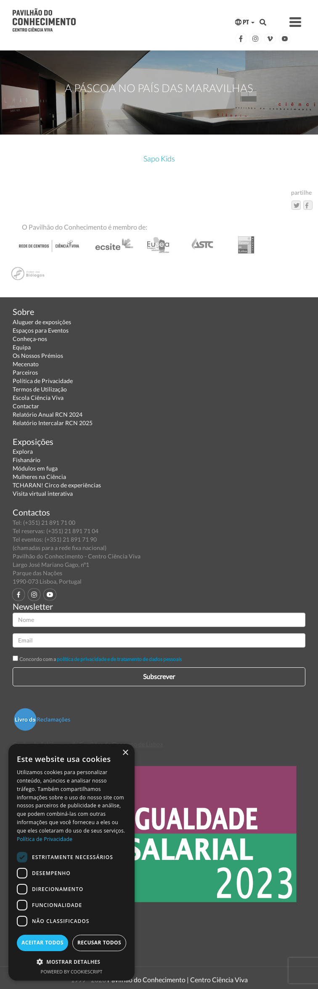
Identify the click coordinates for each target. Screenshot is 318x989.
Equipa (22, 347)
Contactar (26, 406)
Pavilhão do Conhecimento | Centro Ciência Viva (177, 980)
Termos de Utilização (40, 389)
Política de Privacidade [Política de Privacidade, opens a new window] (44, 839)
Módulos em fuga (35, 468)
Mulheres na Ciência (39, 476)
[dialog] (71, 862)
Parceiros (25, 372)
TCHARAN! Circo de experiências (57, 485)
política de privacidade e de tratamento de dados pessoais (119, 659)
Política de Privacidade (43, 380)
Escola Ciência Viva (38, 397)
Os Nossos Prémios (38, 355)
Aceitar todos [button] (42, 942)
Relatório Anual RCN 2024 (47, 414)
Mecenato (26, 364)
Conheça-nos (30, 338)
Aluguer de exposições (42, 321)
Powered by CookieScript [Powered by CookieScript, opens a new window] (72, 971)
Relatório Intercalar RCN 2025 (53, 422)
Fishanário (26, 459)
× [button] (125, 753)
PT (244, 22)
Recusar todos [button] (99, 942)
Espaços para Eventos (41, 330)
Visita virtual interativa (43, 493)
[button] (71, 961)
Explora (23, 451)
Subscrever (159, 676)
